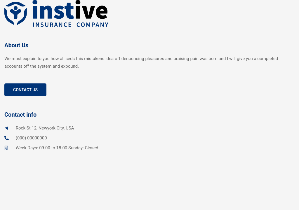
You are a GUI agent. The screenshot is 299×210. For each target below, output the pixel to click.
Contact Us (25, 90)
